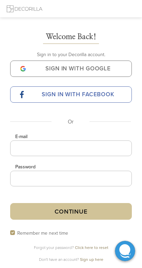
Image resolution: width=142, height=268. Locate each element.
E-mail (21, 136)
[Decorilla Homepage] (24, 8)
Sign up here (91, 259)
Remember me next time (42, 233)
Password (25, 167)
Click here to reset (91, 247)
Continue (71, 211)
